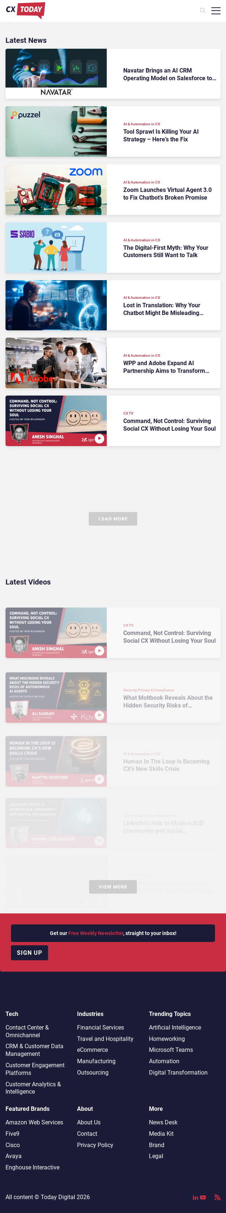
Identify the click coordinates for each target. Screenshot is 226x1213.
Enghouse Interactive (32, 1167)
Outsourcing (93, 1072)
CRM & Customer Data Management (34, 1050)
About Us (89, 1122)
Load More (113, 519)
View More (113, 887)
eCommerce (92, 1049)
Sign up (29, 952)
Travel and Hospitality (105, 1038)
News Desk (163, 1122)
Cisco (13, 1145)
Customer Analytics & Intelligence (33, 1088)
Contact (87, 1133)
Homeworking (167, 1038)
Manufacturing (96, 1061)
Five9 (12, 1133)
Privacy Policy (95, 1145)
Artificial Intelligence (175, 1027)
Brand (156, 1145)
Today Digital (58, 1197)
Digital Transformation (178, 1072)
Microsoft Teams (171, 1049)
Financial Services (100, 1027)
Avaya (14, 1156)
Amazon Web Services (34, 1122)
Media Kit (161, 1133)
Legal (156, 1156)
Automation (164, 1061)
